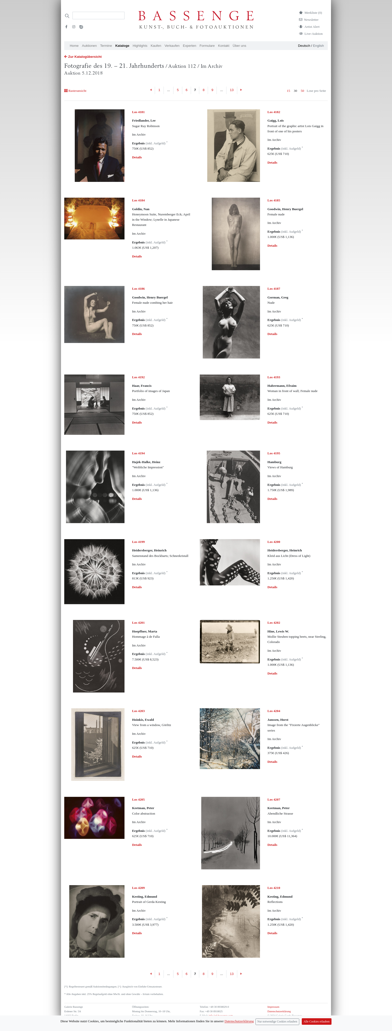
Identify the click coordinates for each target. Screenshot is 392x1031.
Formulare (207, 46)
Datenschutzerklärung (279, 1011)
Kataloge (122, 46)
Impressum (273, 1006)
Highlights (140, 46)
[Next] (241, 90)
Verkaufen (172, 46)
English (318, 46)
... (168, 90)
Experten (189, 46)
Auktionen (89, 46)
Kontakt (223, 46)
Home (74, 46)
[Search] (98, 15)
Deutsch (304, 46)
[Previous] (151, 90)
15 (288, 91)
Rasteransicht (75, 91)
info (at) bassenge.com (220, 1015)
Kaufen (156, 46)
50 (302, 91)
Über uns (239, 46)
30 (295, 91)
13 (232, 90)
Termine (106, 46)
